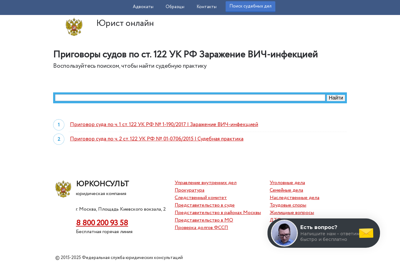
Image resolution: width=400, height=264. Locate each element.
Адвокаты (143, 7)
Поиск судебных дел (250, 6)
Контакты (207, 7)
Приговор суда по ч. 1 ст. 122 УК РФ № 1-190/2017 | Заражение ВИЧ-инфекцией (164, 125)
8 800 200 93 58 (102, 223)
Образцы (175, 7)
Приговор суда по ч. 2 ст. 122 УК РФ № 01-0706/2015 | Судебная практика (156, 139)
